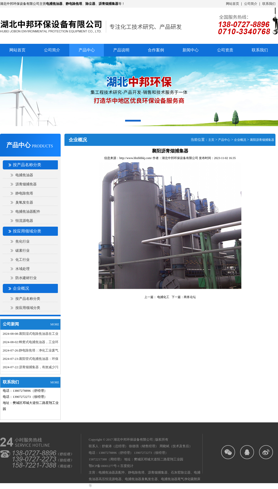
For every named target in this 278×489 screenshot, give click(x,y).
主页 (211, 140)
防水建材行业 (26, 278)
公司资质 (225, 50)
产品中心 (224, 140)
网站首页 (232, 4)
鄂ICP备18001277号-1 (104, 466)
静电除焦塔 (24, 193)
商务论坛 (190, 297)
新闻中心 (190, 50)
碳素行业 (22, 250)
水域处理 (22, 269)
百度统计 (126, 466)
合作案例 (156, 50)
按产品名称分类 (27, 299)
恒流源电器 (24, 221)
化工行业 (22, 260)
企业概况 (240, 140)
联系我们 (268, 4)
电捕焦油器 (24, 175)
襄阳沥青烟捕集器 (262, 140)
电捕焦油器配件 (27, 211)
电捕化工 (162, 297)
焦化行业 (22, 241)
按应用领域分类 (27, 308)
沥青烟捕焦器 (26, 184)
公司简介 (250, 4)
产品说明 (121, 50)
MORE (54, 324)
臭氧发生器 (24, 202)
